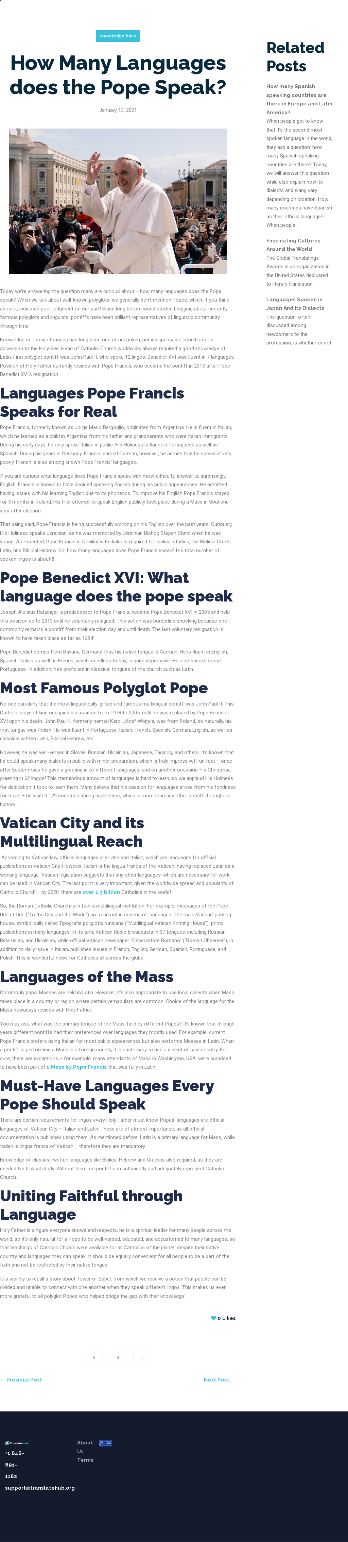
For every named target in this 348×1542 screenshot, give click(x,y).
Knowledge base (118, 35)
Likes (223, 1318)
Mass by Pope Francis (79, 1067)
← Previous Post (21, 1380)
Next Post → (220, 1380)
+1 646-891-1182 (14, 1464)
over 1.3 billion (101, 892)
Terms (85, 1460)
